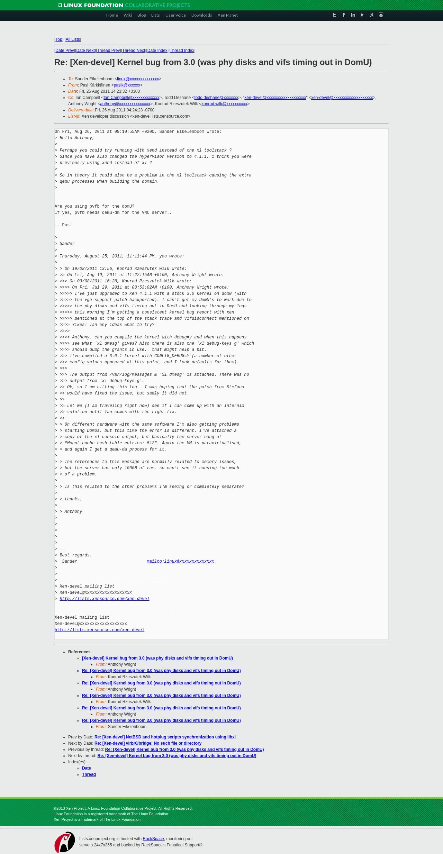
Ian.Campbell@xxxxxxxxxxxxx (131, 97)
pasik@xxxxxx (127, 85)
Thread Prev (108, 50)
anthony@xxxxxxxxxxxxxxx (125, 103)
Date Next (85, 50)
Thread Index (182, 50)
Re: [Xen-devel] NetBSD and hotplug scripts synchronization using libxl (165, 737)
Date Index (157, 50)
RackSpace (153, 838)
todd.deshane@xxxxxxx (216, 97)
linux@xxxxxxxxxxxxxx (138, 78)
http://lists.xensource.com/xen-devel (104, 599)
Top (58, 39)
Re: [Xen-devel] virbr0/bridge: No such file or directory (147, 743)
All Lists (73, 39)
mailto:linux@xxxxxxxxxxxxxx (180, 561)
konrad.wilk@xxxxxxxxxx (224, 103)
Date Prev (64, 50)
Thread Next (133, 50)
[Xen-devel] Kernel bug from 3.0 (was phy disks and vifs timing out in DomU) (157, 658)
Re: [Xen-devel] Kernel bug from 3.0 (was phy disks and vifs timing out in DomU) (161, 670)
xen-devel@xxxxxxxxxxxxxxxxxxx (275, 97)
